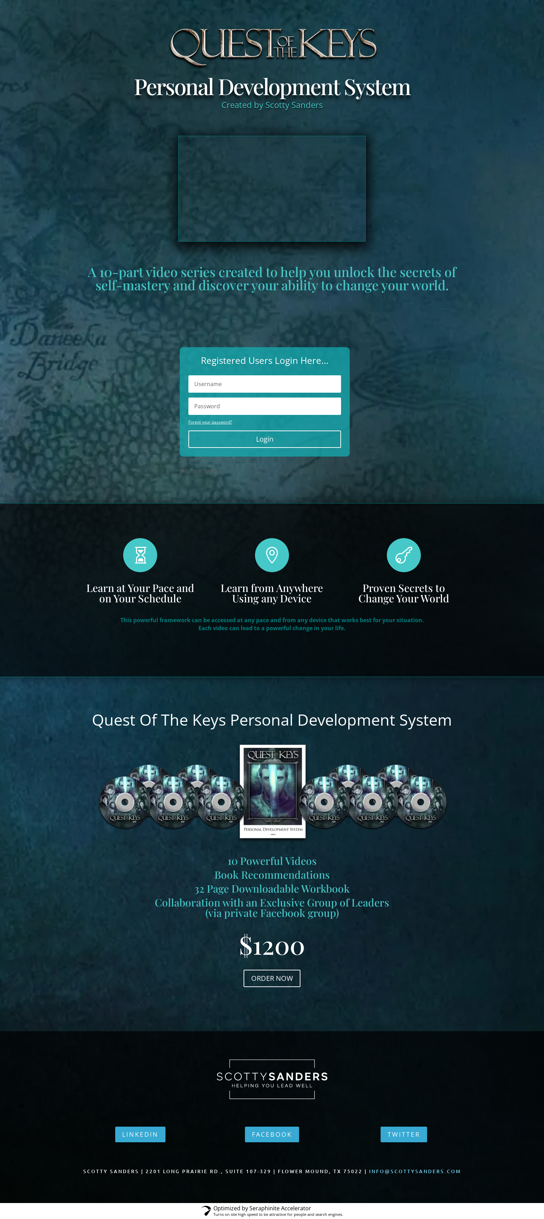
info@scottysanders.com (415, 1171)
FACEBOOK (272, 1134)
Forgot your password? (210, 422)
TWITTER (404, 1134)
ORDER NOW (272, 978)
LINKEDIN (140, 1134)
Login (264, 439)
